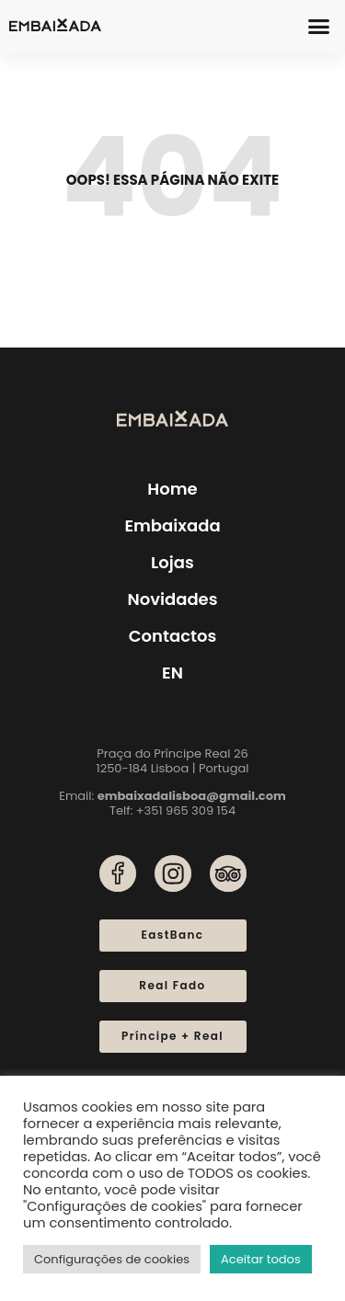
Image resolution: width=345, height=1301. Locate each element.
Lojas (172, 562)
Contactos (173, 635)
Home (172, 488)
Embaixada (172, 525)
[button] (319, 26)
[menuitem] (172, 673)
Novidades (172, 599)
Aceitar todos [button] (261, 1259)
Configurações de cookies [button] (112, 1259)
